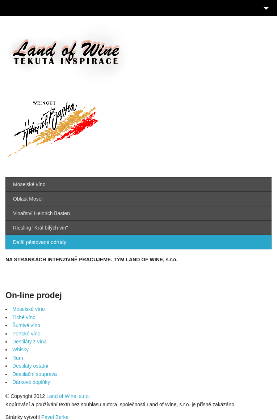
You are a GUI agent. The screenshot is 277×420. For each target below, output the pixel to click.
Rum (17, 358)
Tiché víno (23, 317)
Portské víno (26, 334)
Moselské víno (29, 184)
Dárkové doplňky (31, 382)
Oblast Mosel (28, 199)
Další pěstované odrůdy (39, 242)
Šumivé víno (26, 325)
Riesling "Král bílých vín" (40, 228)
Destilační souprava (34, 374)
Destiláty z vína (29, 341)
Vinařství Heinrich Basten (41, 213)
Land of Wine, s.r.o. (68, 396)
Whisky (20, 349)
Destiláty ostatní (30, 366)
